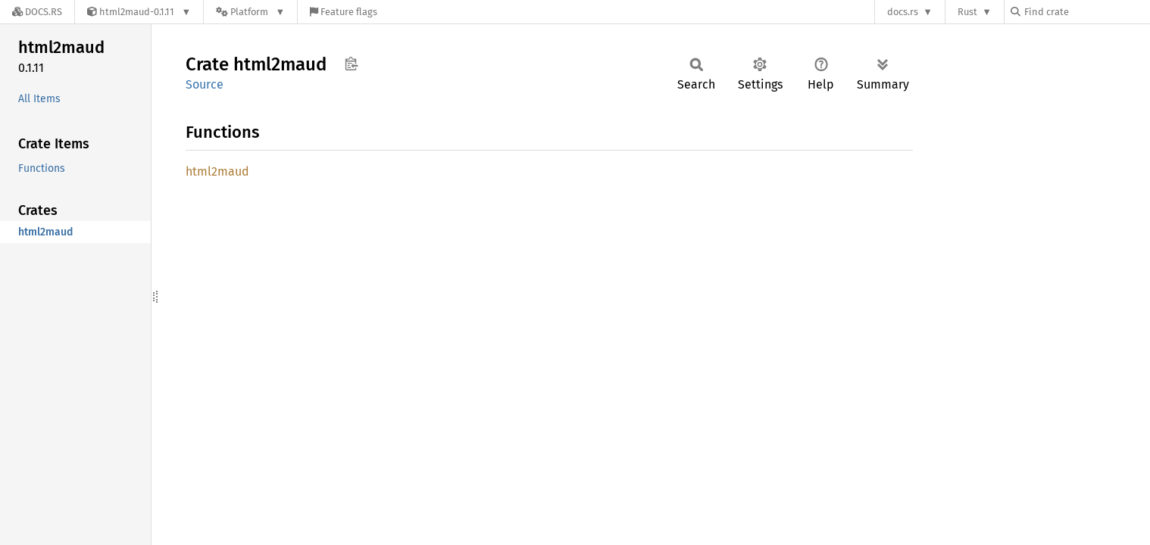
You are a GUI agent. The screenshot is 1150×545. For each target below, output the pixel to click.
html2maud (217, 171)
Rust (967, 11)
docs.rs (902, 11)
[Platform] (250, 11)
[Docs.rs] (37, 11)
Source (204, 84)
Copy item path (351, 63)
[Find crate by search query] (1086, 11)
